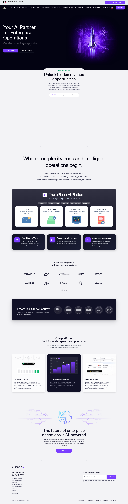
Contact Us (15, 493)
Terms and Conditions (102, 500)
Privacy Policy (81, 500)
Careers (14, 490)
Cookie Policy (91, 500)
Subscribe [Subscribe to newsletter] (112, 476)
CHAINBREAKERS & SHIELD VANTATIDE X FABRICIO (77, 7)
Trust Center (113, 500)
